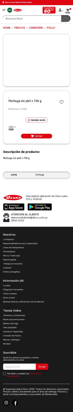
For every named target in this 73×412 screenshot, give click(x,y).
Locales (6, 286)
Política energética (11, 272)
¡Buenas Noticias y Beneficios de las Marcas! (23, 302)
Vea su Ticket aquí (11, 256)
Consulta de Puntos (12, 336)
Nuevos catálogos (11, 340)
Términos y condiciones (14, 315)
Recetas (7, 344)
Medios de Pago (10, 323)
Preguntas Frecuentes (13, 290)
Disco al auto (9, 298)
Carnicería (36, 27)
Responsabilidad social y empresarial (20, 243)
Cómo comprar (10, 294)
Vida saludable (10, 328)
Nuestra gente (9, 260)
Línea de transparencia (13, 248)
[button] (3, 10)
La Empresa (8, 239)
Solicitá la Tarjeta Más (13, 332)
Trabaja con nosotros (13, 264)
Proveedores (9, 252)
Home (6, 27)
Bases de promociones (14, 319)
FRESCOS (19, 27)
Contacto (7, 268)
